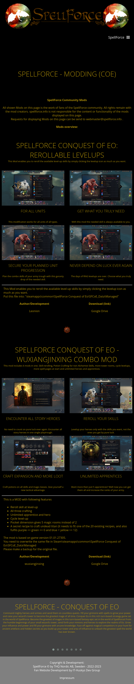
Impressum (67, 678)
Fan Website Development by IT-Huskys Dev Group (67, 670)
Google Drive (99, 311)
